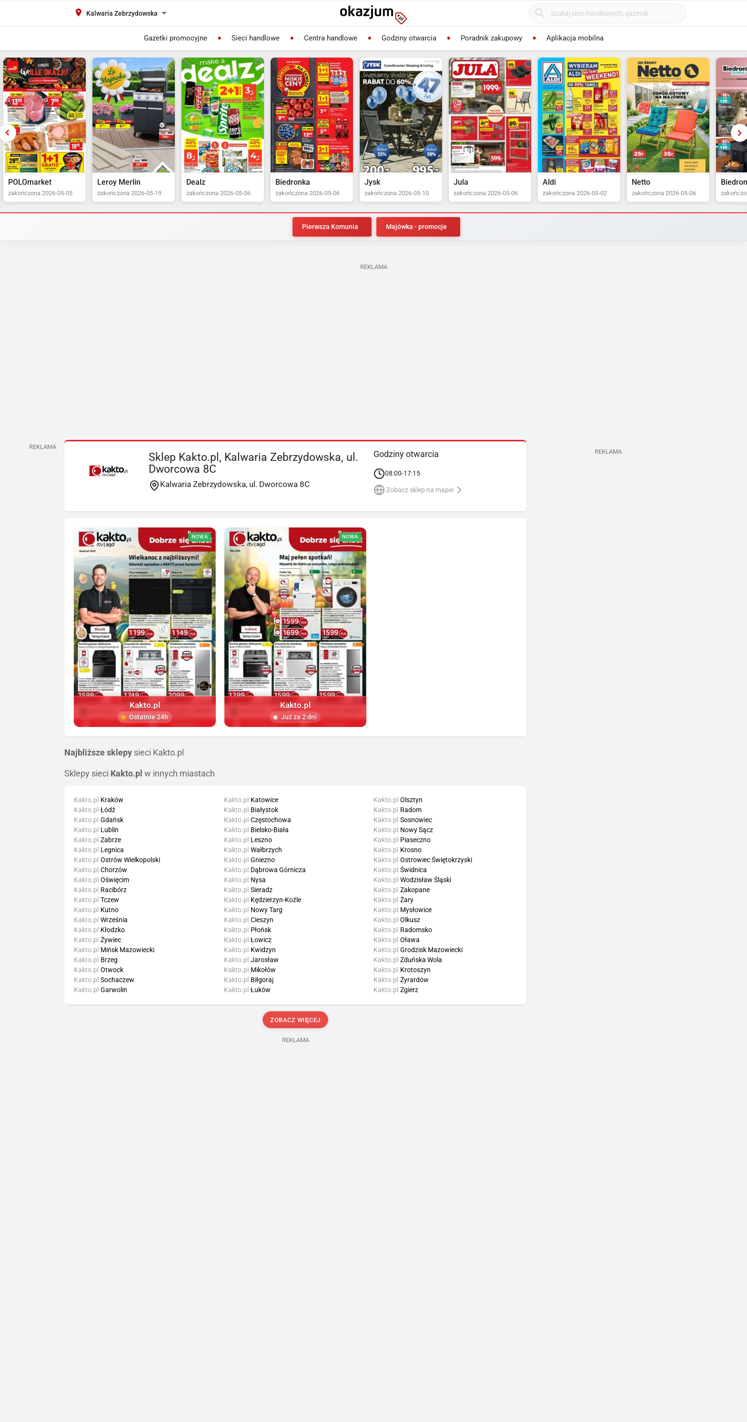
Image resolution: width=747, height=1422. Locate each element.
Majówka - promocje (416, 226)
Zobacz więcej (295, 1020)
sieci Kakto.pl (124, 752)
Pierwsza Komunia (330, 226)
